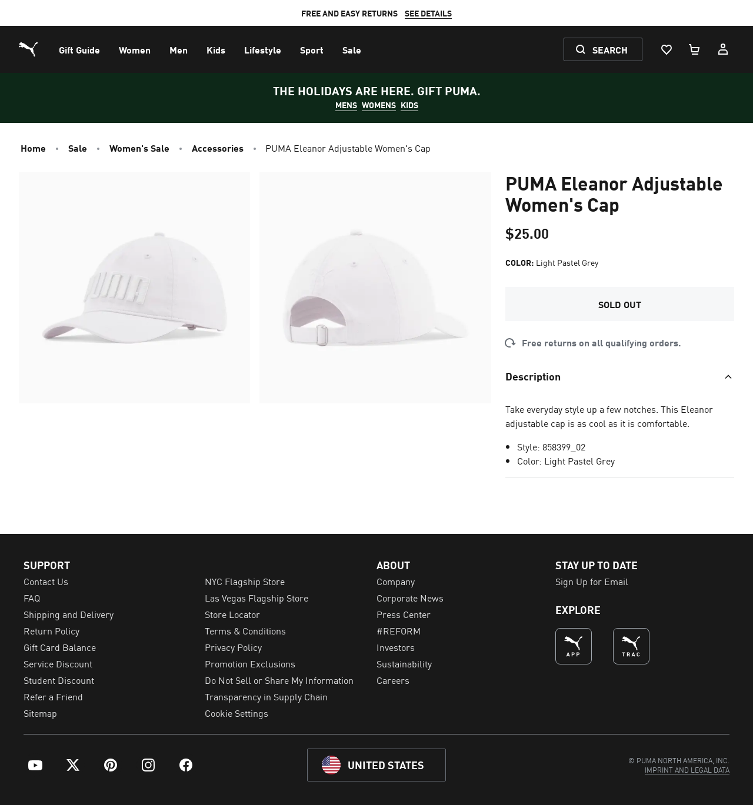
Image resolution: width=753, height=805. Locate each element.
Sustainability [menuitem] (404, 663)
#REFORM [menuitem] (398, 630)
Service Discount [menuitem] (58, 663)
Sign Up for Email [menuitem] (591, 581)
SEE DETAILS (428, 13)
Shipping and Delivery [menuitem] (69, 614)
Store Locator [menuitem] (232, 614)
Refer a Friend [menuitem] (53, 696)
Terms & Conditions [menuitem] (245, 630)
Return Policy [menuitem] (51, 630)
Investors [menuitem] (395, 647)
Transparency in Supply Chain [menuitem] (266, 696)
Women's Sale (139, 148)
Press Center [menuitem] (403, 614)
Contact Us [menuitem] (46, 581)
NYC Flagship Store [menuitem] (245, 581)
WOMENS (379, 105)
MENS (346, 105)
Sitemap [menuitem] (40, 713)
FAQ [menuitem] (32, 597)
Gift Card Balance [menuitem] (60, 647)
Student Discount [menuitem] (59, 680)
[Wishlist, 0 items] (666, 49)
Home (33, 148)
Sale (77, 148)
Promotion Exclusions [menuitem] (250, 663)
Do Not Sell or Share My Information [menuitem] (279, 680)
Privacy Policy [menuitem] (233, 647)
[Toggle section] (619, 375)
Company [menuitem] (395, 581)
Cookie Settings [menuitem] (236, 713)
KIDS (409, 105)
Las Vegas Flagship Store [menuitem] (256, 597)
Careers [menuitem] (392, 680)
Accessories (218, 148)
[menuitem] (79, 49)
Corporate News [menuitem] (410, 597)
